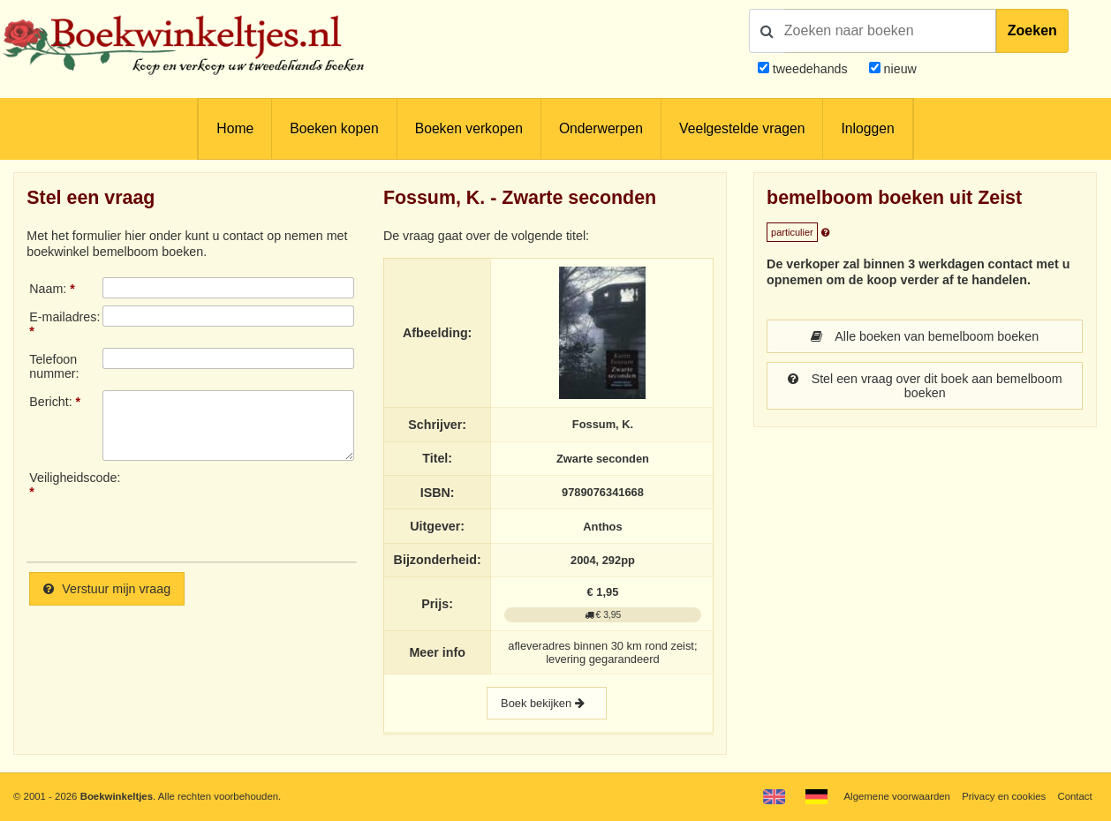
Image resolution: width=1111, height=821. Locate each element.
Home (234, 128)
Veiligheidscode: (65, 478)
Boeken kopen (334, 128)
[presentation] (250, 509)
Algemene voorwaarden (896, 796)
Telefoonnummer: (54, 366)
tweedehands (810, 69)
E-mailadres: (64, 317)
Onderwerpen (601, 128)
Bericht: (50, 402)
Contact (1074, 796)
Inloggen (867, 128)
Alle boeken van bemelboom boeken (925, 336)
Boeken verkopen (469, 128)
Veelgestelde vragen (742, 128)
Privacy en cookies (1004, 796)
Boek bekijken (547, 703)
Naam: (47, 289)
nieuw (898, 69)
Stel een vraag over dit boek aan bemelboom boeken (925, 386)
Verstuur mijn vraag (106, 589)
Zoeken (1032, 30)
